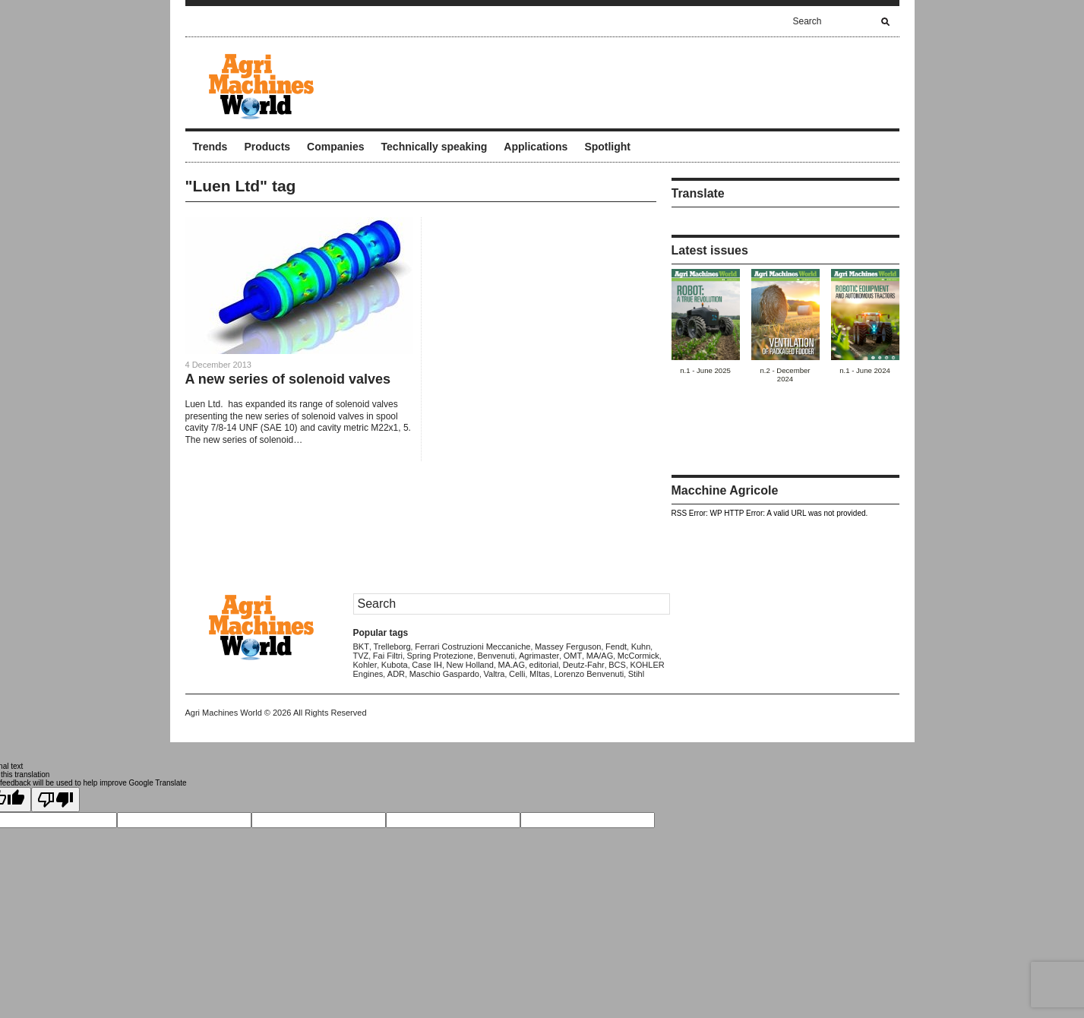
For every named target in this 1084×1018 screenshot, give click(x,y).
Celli (517, 673)
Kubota (394, 664)
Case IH (427, 664)
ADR (396, 673)
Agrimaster (539, 655)
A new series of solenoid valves (287, 379)
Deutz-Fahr (584, 664)
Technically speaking (434, 147)
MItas (539, 673)
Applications (535, 147)
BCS (617, 664)
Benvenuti (496, 655)
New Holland (470, 664)
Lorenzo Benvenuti (589, 673)
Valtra (494, 673)
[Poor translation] (55, 799)
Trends (210, 147)
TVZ (361, 655)
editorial (544, 664)
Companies (335, 147)
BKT (361, 646)
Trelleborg (391, 646)
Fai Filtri (388, 655)
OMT (573, 655)
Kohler (365, 664)
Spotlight (607, 147)
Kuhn (641, 646)
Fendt (616, 646)
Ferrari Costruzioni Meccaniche (472, 646)
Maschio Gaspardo (444, 673)
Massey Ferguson (568, 646)
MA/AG (599, 655)
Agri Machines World (223, 712)
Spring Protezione (440, 655)
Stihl (636, 673)
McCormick (638, 655)
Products (267, 147)
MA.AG (511, 664)
